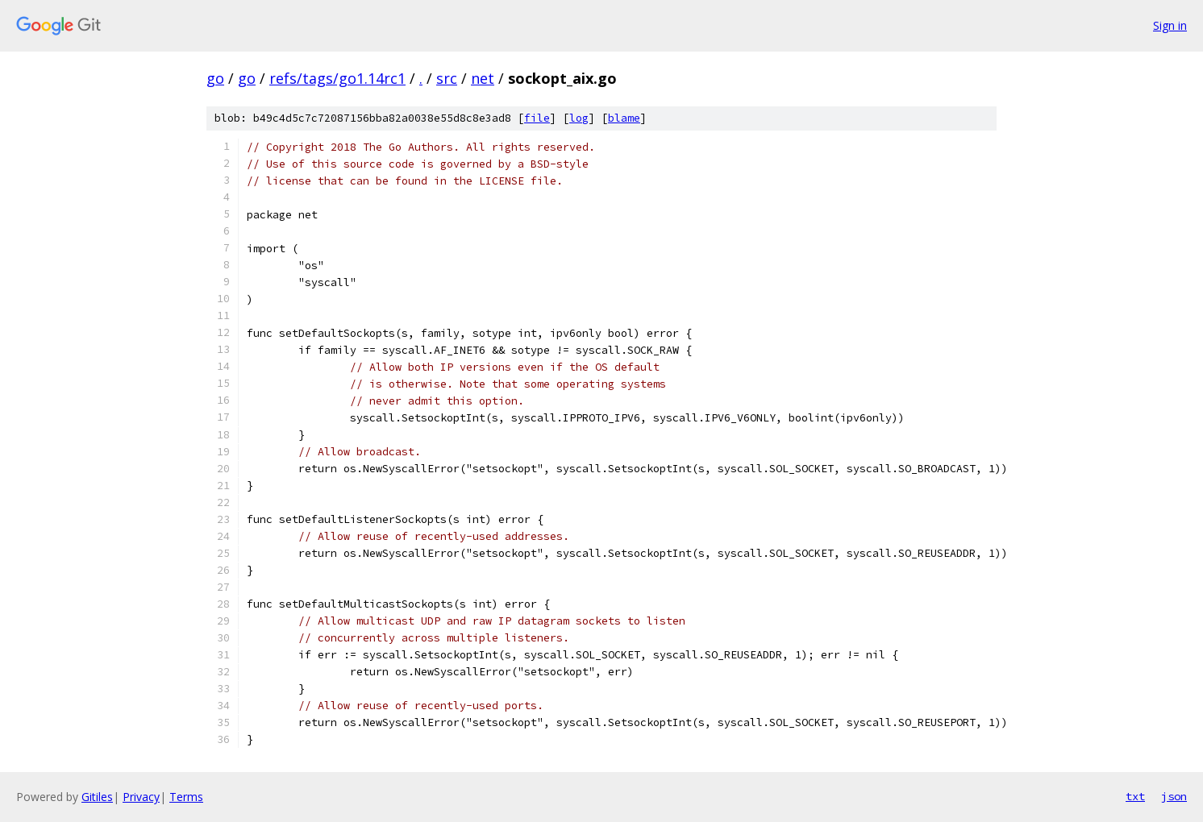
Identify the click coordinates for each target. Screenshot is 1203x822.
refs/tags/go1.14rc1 (337, 78)
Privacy (141, 796)
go (215, 78)
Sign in (1170, 25)
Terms (186, 796)
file (537, 118)
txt (1135, 796)
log (579, 118)
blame (624, 118)
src (446, 78)
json (1174, 796)
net (482, 78)
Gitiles (97, 796)
